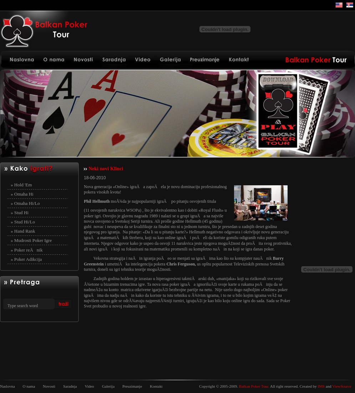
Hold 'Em (23, 184)
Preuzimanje (132, 386)
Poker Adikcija (28, 259)
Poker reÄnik (28, 250)
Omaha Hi (24, 194)
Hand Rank (24, 231)
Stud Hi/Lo (24, 221)
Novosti (49, 386)
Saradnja (70, 386)
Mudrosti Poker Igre (33, 240)
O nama (29, 386)
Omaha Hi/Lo (27, 203)
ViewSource (341, 386)
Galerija (108, 386)
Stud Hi (21, 212)
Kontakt (156, 386)
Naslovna (7, 386)
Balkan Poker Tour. (254, 386)
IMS (321, 386)
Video (89, 386)
